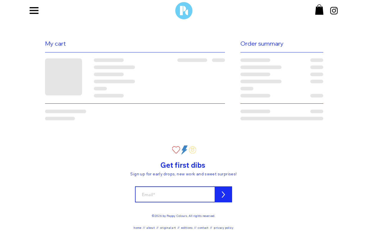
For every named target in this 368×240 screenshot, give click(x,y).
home (137, 228)
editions (186, 228)
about (151, 228)
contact (203, 228)
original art (168, 228)
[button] (34, 10)
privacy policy (223, 228)
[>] (223, 194)
